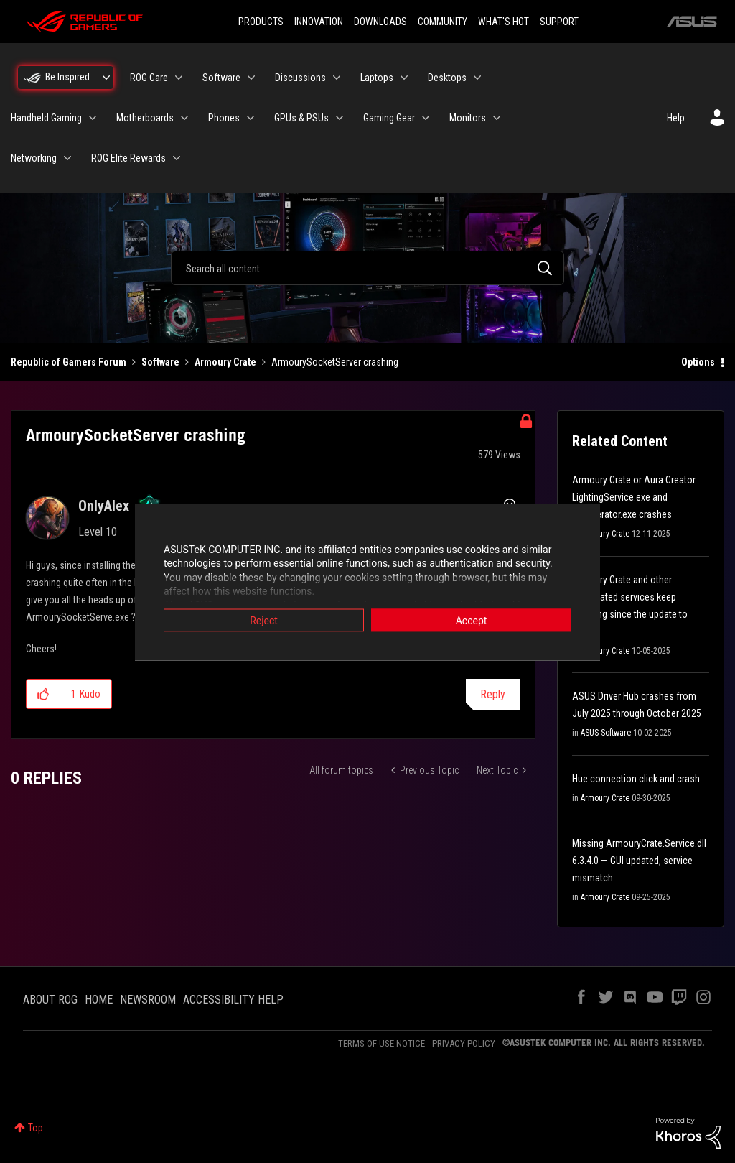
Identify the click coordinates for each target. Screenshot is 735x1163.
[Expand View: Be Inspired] (106, 77)
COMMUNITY (442, 21)
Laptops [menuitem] (376, 77)
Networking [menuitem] (34, 158)
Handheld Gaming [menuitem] (46, 118)
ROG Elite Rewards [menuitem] (128, 158)
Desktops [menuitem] (447, 77)
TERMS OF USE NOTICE (381, 1043)
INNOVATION (318, 21)
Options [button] (698, 362)
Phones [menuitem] (224, 118)
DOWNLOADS (380, 21)
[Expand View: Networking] (67, 158)
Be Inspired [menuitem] (67, 77)
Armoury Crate (225, 362)
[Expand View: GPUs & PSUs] (339, 118)
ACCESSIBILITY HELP (233, 999)
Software (160, 362)
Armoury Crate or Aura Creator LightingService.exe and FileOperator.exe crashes (634, 497)
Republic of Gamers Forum (68, 362)
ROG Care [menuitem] (149, 77)
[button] (43, 694)
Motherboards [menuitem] (145, 118)
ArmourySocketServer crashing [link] (334, 362)
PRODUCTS (261, 21)
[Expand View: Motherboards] (184, 118)
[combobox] (367, 268)
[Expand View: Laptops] (404, 78)
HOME (99, 999)
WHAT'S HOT (503, 21)
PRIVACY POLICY (463, 1043)
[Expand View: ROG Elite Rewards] (176, 158)
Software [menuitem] (221, 77)
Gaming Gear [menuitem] (389, 118)
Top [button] (35, 1128)
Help (676, 118)
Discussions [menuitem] (300, 77)
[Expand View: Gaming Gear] (425, 118)
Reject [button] (264, 620)
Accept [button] (471, 620)
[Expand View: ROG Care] (179, 78)
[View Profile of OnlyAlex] (103, 505)
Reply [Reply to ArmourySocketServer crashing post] (492, 694)
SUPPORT (559, 21)
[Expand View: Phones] (250, 118)
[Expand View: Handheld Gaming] (92, 118)
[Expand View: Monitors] (497, 118)
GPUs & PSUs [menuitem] (301, 118)
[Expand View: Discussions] (336, 78)
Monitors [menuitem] (467, 118)
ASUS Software (606, 733)
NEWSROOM (148, 999)
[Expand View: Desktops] (477, 78)
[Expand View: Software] (251, 78)
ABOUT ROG (50, 999)
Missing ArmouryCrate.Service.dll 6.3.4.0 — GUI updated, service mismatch (639, 861)
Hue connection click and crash (636, 778)
